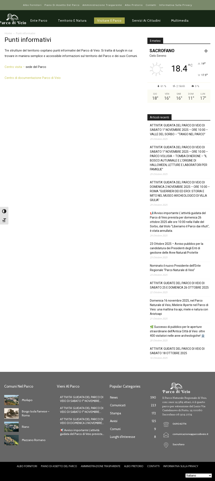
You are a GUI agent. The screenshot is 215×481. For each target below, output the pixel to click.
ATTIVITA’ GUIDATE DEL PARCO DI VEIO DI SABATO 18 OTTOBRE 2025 (177, 351)
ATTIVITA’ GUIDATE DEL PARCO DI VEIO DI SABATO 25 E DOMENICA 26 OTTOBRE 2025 (179, 285)
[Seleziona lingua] (198, 475)
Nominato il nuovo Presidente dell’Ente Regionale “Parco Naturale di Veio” (175, 268)
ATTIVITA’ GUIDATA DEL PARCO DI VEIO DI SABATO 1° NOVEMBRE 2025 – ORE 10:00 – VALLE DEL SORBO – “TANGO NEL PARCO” (179, 130)
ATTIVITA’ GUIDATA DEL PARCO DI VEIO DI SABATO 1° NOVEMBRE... (81, 399)
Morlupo (27, 400)
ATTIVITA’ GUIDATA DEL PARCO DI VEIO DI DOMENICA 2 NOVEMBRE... (82, 421)
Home (8, 33)
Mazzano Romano (34, 440)
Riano (25, 427)
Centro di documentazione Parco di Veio (33, 78)
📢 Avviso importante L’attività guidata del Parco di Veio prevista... (82, 432)
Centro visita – (15, 67)
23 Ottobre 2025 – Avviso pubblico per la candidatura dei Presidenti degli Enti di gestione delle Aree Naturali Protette (176, 248)
